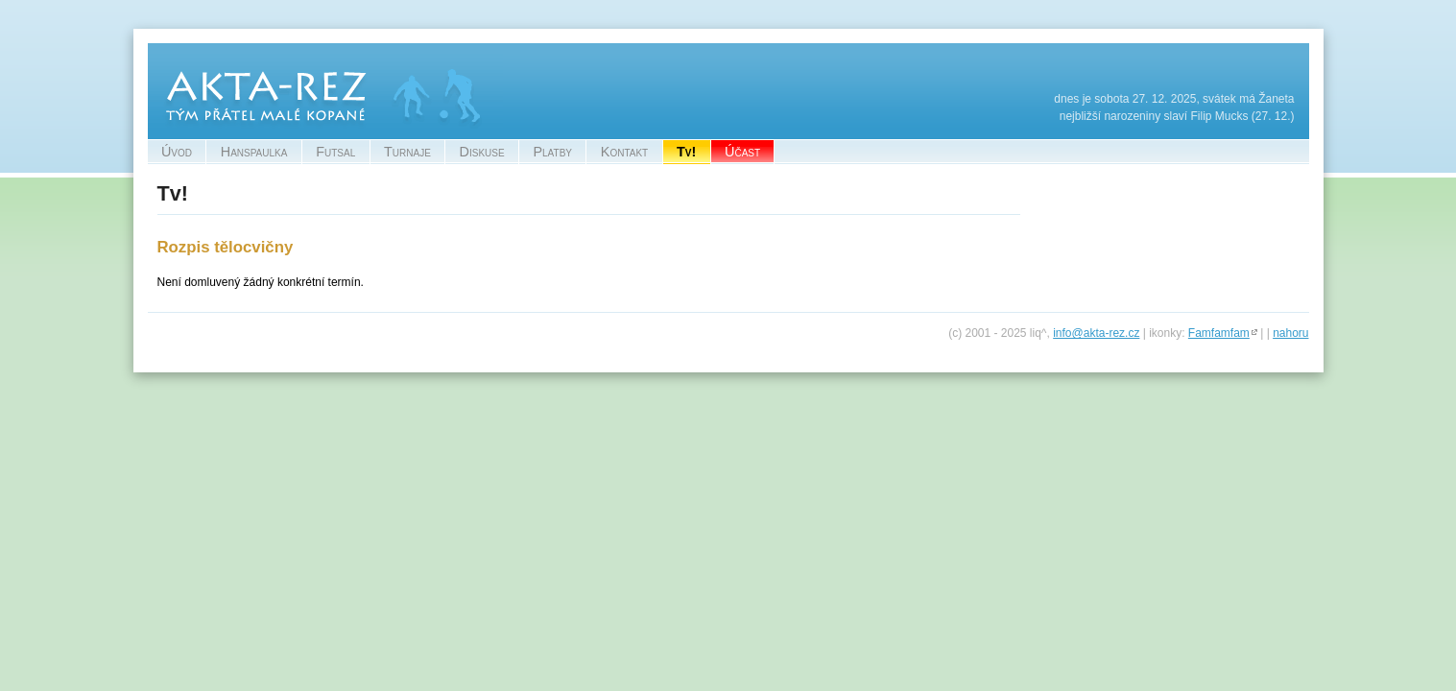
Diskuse (482, 151)
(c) (955, 333)
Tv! (686, 151)
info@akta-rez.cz (1096, 333)
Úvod (176, 151)
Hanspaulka (254, 151)
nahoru (1290, 333)
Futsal (335, 151)
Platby (552, 151)
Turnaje (407, 151)
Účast (742, 151)
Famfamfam (1219, 333)
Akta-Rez (172, 52)
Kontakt (624, 151)
